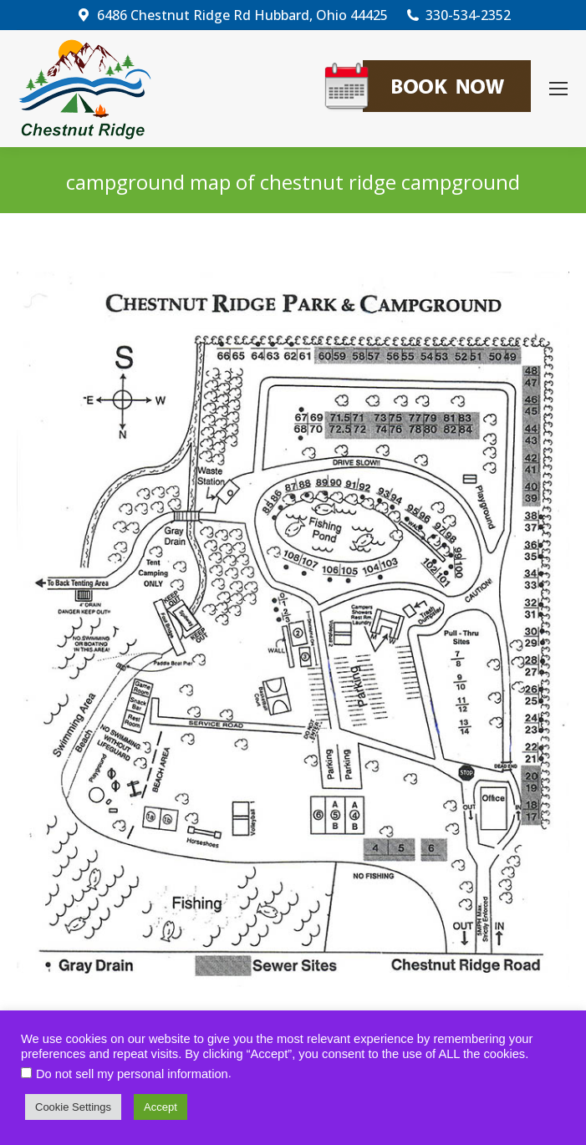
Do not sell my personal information (132, 1074)
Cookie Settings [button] (73, 1107)
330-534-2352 (458, 15)
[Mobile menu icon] (558, 88)
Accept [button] (160, 1107)
